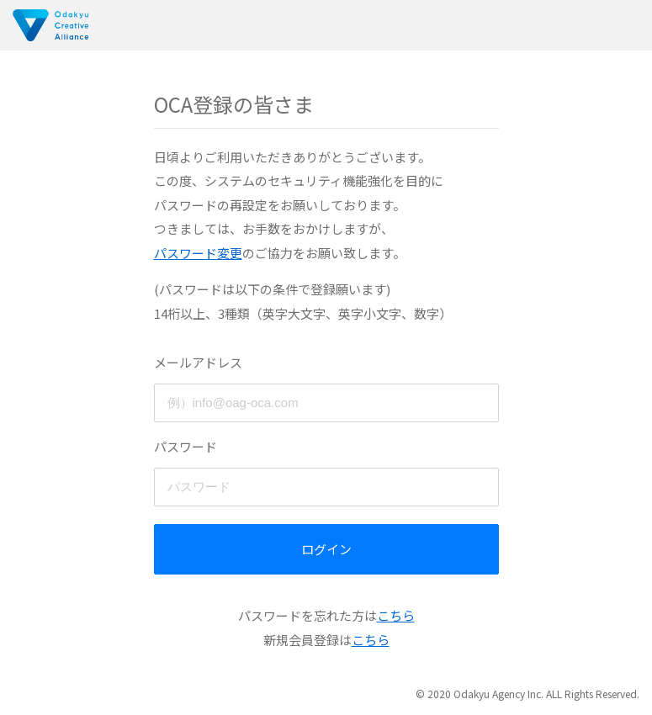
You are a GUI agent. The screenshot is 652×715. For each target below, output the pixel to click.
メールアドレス (198, 362)
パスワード (185, 446)
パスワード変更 (198, 253)
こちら (396, 615)
